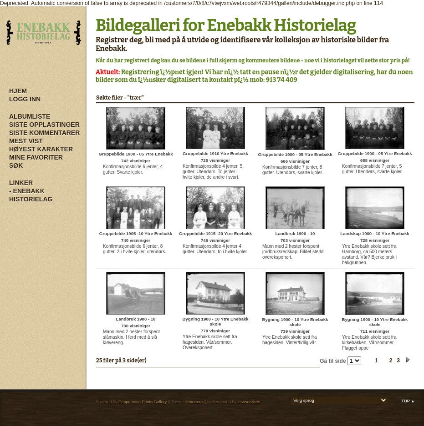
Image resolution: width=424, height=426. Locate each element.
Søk (16, 165)
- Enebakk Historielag (30, 195)
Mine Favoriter (36, 157)
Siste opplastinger (44, 124)
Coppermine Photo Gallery (142, 402)
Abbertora (194, 402)
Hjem (18, 91)
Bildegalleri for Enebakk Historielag (226, 25)
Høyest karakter (41, 149)
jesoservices (248, 402)
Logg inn (25, 99)
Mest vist (26, 141)
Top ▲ (408, 401)
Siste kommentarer (44, 132)
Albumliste (29, 116)
